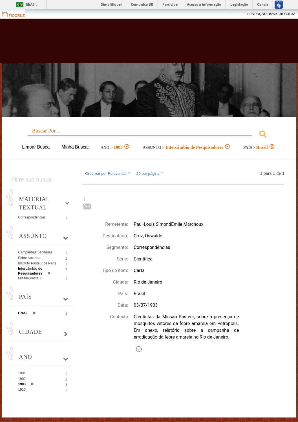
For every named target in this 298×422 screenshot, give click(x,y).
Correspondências (31, 217)
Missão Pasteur (29, 278)
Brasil (31, 4)
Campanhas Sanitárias (35, 252)
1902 (22, 379)
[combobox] (148, 135)
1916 (22, 390)
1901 (22, 373)
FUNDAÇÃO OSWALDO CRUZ (271, 14)
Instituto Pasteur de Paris (37, 263)
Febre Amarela (29, 258)
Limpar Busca (36, 147)
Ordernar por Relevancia (108, 173)
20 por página (150, 173)
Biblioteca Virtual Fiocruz (133, 44)
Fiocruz (17, 14)
